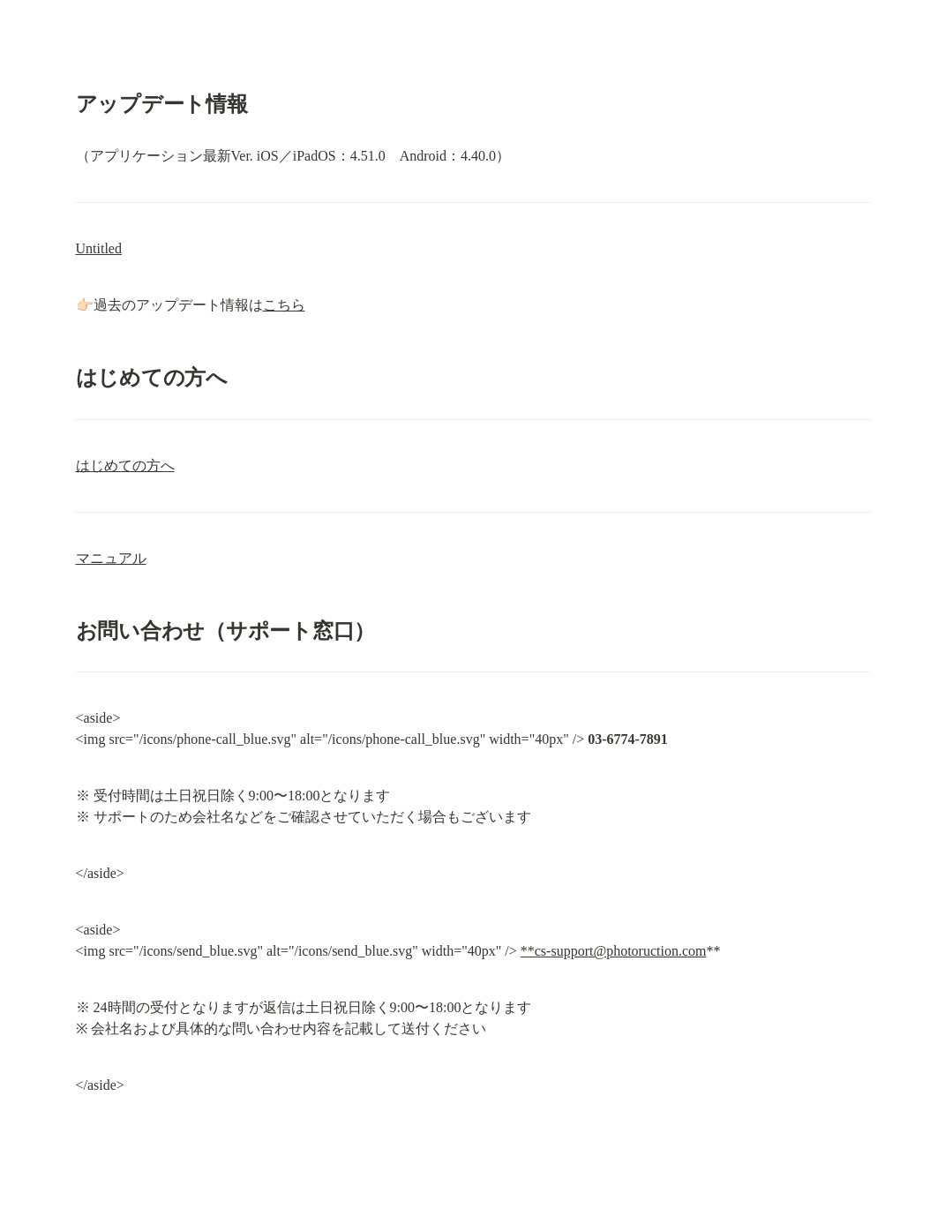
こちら (284, 304)
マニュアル (111, 558)
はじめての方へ (125, 465)
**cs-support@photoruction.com (614, 950)
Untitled (99, 248)
